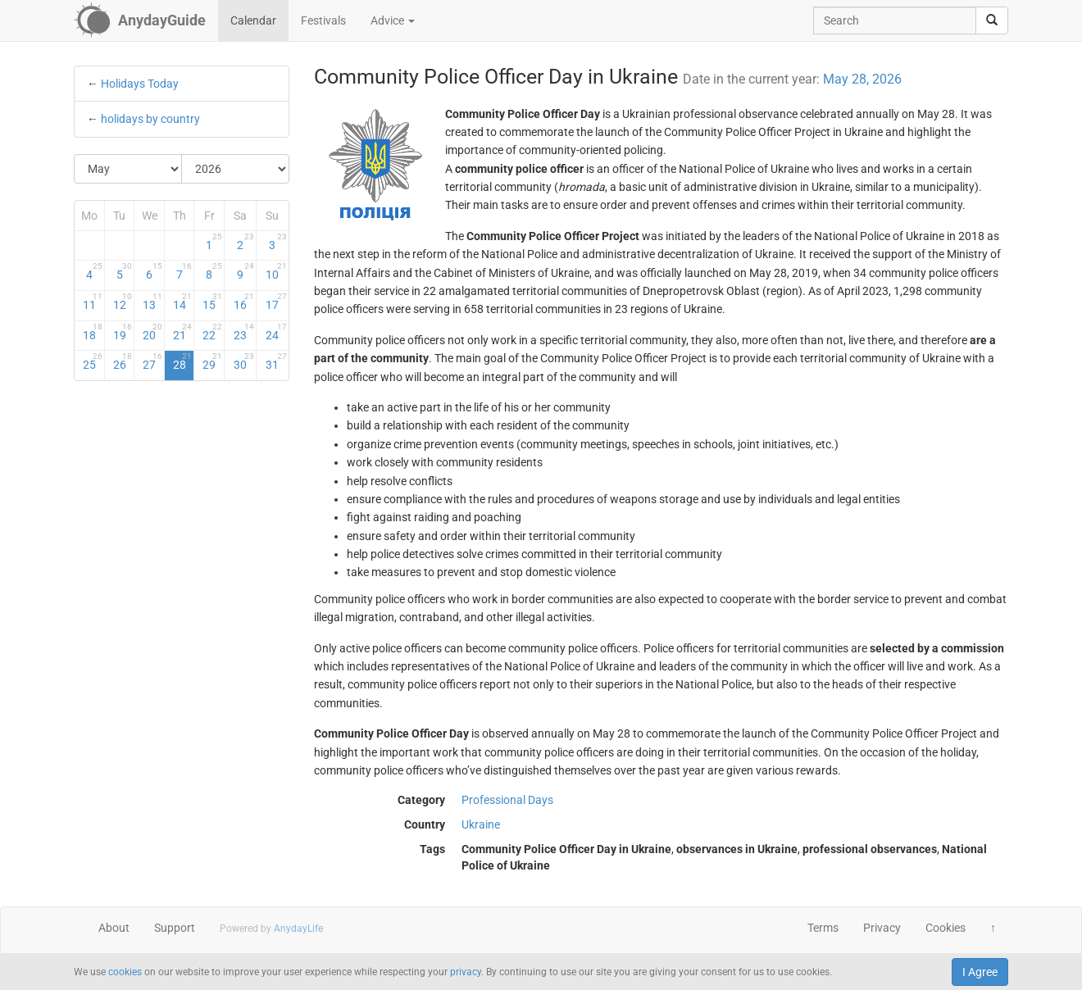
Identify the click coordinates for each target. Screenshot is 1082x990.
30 (244, 361)
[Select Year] (235, 169)
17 (276, 301)
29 (212, 361)
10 (276, 271)
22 (212, 332)
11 (92, 301)
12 (123, 301)
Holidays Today (140, 83)
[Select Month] (128, 169)
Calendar (253, 20)
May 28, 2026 (862, 79)
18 (92, 332)
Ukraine (480, 824)
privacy (465, 972)
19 (123, 332)
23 (244, 332)
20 (152, 332)
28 (183, 361)
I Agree (980, 972)
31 (276, 361)
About (114, 927)
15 (212, 301)
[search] (991, 20)
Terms (823, 927)
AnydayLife (298, 928)
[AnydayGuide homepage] (139, 20)
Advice (393, 20)
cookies (125, 972)
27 (152, 361)
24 (276, 332)
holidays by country (150, 118)
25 (92, 361)
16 (244, 301)
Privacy (882, 927)
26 (123, 361)
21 (183, 332)
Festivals (323, 20)
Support (174, 927)
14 (183, 301)
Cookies (945, 927)
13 (152, 301)
